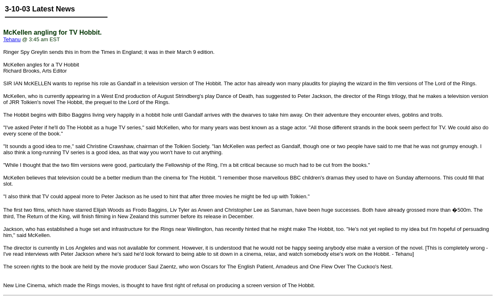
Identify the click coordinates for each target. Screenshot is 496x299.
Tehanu (12, 39)
